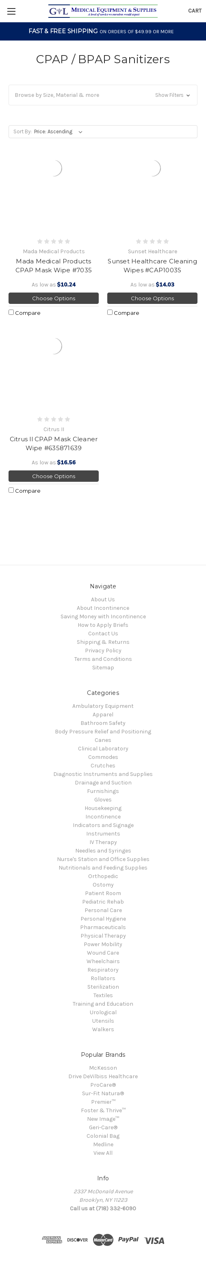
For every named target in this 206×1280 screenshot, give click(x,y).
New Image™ (103, 1118)
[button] (103, 95)
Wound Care (103, 952)
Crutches (103, 765)
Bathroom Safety (103, 723)
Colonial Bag (103, 1136)
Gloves (103, 799)
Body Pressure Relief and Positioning (103, 731)
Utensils (103, 1020)
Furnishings (103, 791)
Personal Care (103, 910)
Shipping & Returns (103, 642)
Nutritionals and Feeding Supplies (103, 867)
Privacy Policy (103, 650)
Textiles (103, 995)
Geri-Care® (103, 1127)
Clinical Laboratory (103, 748)
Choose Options (53, 298)
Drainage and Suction (103, 782)
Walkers (103, 1029)
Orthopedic (103, 876)
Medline (103, 1144)
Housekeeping (103, 808)
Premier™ (103, 1101)
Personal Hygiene (103, 918)
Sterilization (103, 986)
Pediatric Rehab (103, 901)
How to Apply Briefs (103, 625)
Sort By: (22, 131)
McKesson (103, 1067)
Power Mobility (103, 944)
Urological (103, 1012)
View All (103, 1153)
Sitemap (103, 667)
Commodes (103, 757)
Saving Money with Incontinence (103, 616)
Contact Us (103, 633)
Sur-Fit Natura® (103, 1093)
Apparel (103, 714)
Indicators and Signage (103, 825)
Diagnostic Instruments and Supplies (103, 774)
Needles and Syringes (103, 850)
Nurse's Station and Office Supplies (103, 859)
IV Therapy (103, 842)
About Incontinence (103, 608)
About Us (103, 599)
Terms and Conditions (103, 659)
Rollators (103, 978)
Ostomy (103, 884)
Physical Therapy (103, 935)
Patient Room (103, 893)
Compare (25, 313)
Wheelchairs (103, 961)
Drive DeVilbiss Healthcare (103, 1076)
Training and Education (103, 1003)
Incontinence (103, 816)
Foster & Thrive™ (103, 1110)
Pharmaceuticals (103, 927)
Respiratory (103, 969)
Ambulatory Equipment (103, 706)
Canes (103, 740)
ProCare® (103, 1084)
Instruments (103, 833)
